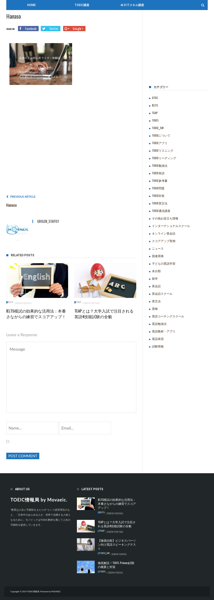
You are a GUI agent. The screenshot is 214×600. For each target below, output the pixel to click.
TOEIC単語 (158, 173)
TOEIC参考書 (159, 180)
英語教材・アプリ (163, 331)
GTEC (155, 97)
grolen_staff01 (48, 221)
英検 (155, 308)
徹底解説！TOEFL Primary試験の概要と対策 (116, 564)
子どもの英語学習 (163, 263)
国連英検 (158, 256)
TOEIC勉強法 (159, 165)
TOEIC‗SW (158, 128)
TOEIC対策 (158, 195)
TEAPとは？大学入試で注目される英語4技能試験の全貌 (104, 313)
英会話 (156, 286)
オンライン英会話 (163, 233)
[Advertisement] (71, 141)
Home (31, 5)
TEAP (78, 302)
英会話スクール (162, 293)
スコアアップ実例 (163, 240)
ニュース (158, 248)
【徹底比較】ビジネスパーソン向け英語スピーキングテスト (117, 544)
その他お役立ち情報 (165, 218)
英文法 (156, 301)
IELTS (10, 302)
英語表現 (158, 338)
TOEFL (155, 120)
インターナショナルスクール (171, 225)
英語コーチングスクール (168, 316)
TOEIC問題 (158, 188)
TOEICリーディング (164, 158)
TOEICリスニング (162, 150)
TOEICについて (161, 135)
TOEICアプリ (159, 143)
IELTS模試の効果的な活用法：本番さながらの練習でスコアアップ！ (36, 313)
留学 (155, 278)
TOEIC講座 (82, 5)
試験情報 (158, 346)
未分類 (156, 271)
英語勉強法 (159, 323)
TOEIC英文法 (159, 203)
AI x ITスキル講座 (132, 5)
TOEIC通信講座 (161, 210)
